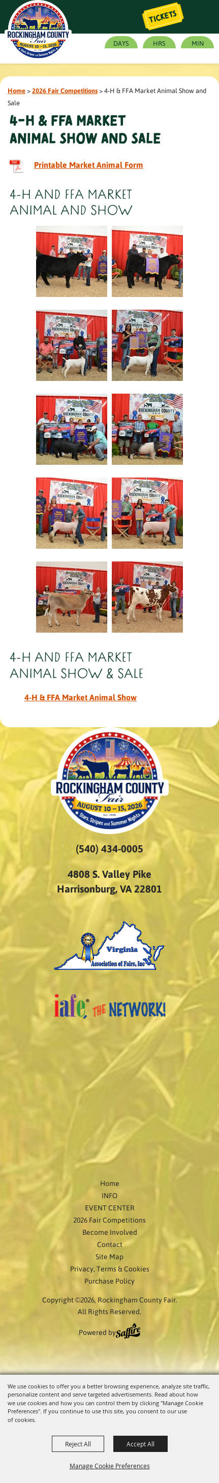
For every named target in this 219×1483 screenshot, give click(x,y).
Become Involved (109, 1231)
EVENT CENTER (110, 1207)
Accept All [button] (140, 1444)
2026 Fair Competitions (65, 90)
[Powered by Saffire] (128, 1332)
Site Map (109, 1256)
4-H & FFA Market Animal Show (80, 697)
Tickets (163, 16)
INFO (109, 1195)
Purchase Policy (109, 1280)
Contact (109, 1244)
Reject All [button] (78, 1444)
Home (16, 90)
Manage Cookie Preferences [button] (110, 1466)
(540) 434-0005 (109, 848)
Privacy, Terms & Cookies (109, 1268)
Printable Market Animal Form (88, 164)
